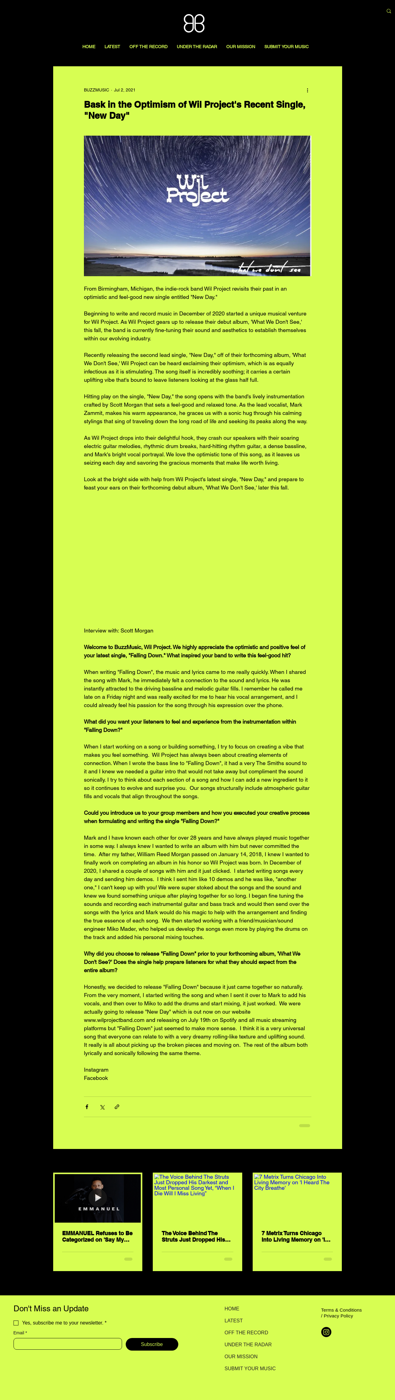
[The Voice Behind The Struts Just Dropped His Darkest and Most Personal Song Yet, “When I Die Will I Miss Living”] (197, 1198)
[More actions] (307, 90)
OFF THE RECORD (246, 1332)
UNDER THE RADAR (246, 1344)
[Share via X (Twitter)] (102, 1107)
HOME (232, 1308)
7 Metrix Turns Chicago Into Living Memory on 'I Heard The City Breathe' (293, 1236)
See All (335, 1161)
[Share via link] (117, 1107)
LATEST (234, 1320)
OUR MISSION (241, 1356)
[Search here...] (346, 11)
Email (20, 1333)
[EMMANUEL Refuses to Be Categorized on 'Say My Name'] (98, 1198)
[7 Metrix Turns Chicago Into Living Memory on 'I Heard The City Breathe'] (297, 1198)
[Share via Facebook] (87, 1107)
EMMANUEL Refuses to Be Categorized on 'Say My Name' (97, 1236)
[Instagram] (326, 1332)
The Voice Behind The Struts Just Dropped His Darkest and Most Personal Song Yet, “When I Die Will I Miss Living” (197, 1236)
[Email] (66, 1343)
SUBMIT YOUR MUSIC (246, 1368)
